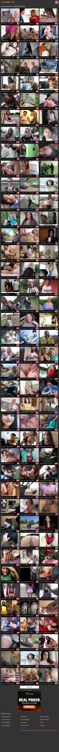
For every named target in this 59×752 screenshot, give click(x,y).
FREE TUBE (8, 2)
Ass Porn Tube (24, 725)
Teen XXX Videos (44, 719)
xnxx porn (42, 725)
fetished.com (24, 716)
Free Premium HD (6, 716)
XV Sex (42, 722)
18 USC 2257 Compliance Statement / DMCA (49, 730)
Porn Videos (24, 722)
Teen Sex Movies (6, 722)
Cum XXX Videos (25, 719)
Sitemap (37, 730)
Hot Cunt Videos (6, 725)
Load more (29, 687)
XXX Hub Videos (6, 719)
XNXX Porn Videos (45, 716)
